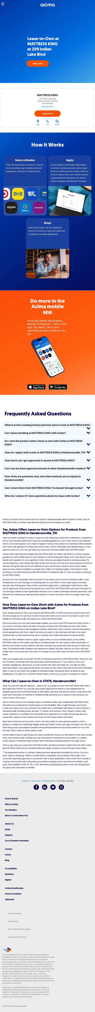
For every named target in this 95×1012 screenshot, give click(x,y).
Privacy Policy (13, 921)
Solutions (9, 874)
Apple (37, 387)
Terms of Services (15, 913)
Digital (8, 879)
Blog (7, 860)
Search (57, 122)
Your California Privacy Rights (19, 929)
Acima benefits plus (14, 888)
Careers (8, 849)
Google (59, 387)
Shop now (38, 63)
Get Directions (47, 103)
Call (47, 122)
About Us (9, 823)
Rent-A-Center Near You (16, 815)
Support (9, 835)
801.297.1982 (61, 674)
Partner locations (13, 893)
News (7, 829)
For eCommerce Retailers (17, 840)
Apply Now (47, 113)
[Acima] (47, 6)
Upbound (9, 899)
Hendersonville (48, 781)
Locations (25, 781)
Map (38, 122)
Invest (8, 854)
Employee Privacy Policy (17, 937)
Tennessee (35, 781)
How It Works (11, 798)
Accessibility (11, 868)
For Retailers (11, 810)
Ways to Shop (11, 804)
